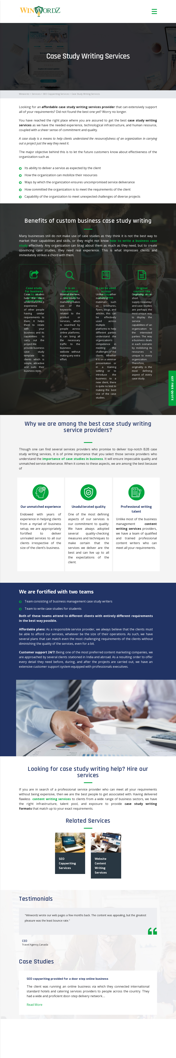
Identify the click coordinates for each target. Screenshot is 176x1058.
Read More (34, 1005)
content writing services (51, 799)
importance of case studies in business (72, 459)
